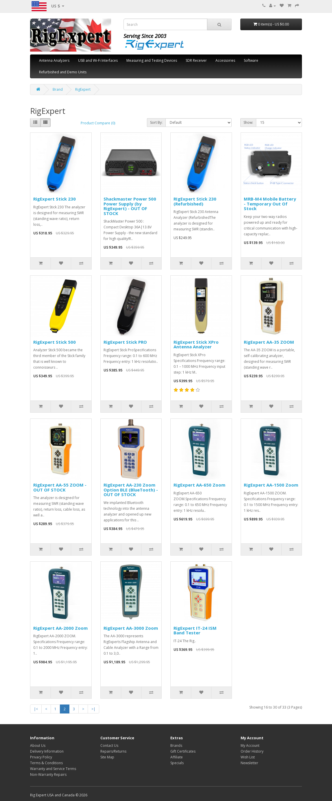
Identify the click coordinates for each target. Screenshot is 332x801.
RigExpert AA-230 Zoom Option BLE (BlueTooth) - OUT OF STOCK (131, 489)
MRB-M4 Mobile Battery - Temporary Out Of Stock (270, 203)
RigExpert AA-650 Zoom (199, 485)
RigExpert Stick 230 (54, 199)
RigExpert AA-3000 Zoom (131, 628)
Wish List (248, 757)
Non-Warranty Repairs (48, 774)
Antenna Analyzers (54, 60)
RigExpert (83, 89)
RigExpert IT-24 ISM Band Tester (195, 630)
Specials (177, 762)
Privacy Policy (41, 757)
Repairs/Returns (113, 751)
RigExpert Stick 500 (54, 342)
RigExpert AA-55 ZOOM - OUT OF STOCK (59, 487)
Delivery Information (47, 751)
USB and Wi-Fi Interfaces (98, 60)
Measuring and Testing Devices (151, 60)
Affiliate (176, 757)
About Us (37, 745)
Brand (58, 89)
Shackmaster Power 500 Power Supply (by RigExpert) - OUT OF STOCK (130, 206)
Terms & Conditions (46, 762)
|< (36, 709)
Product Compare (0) (98, 123)
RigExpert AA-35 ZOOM (269, 342)
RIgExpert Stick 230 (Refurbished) (195, 201)
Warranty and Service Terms (53, 768)
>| (93, 709)
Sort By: (156, 122)
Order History (252, 751)
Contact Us (109, 745)
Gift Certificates (182, 751)
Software (251, 60)
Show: (248, 122)
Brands (176, 745)
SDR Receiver (196, 60)
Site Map (107, 757)
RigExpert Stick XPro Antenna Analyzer (196, 344)
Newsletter (249, 762)
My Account (250, 745)
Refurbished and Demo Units (62, 72)
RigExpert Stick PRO (125, 342)
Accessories (225, 60)
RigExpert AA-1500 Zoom (271, 485)
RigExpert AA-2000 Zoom (60, 628)
